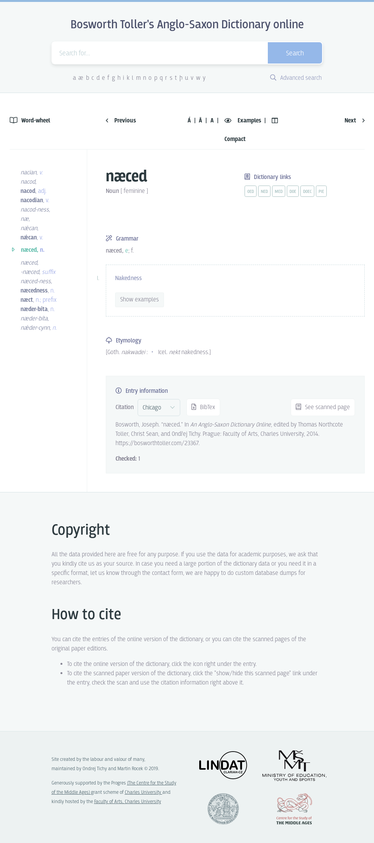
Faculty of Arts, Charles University (127, 801)
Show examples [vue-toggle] (139, 300)
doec (307, 192)
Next (355, 121)
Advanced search (296, 78)
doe (293, 192)
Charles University (143, 792)
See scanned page (323, 407)
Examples (243, 121)
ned (264, 192)
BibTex (203, 407)
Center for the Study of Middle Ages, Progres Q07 (294, 808)
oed (250, 192)
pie (321, 192)
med (279, 192)
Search (295, 53)
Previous (121, 121)
